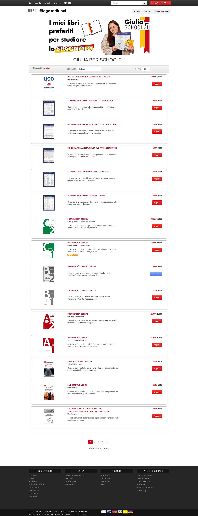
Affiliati (103, 484)
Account (137, 11)
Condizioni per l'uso (143, 481)
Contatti (31, 478)
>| (107, 442)
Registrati (57, 3)
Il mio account (105, 475)
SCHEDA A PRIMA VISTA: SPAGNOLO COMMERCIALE (90, 101)
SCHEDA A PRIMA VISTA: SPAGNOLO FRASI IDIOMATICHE (92, 148)
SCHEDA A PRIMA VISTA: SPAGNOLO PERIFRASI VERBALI (92, 124)
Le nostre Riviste (70, 481)
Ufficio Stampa (34, 488)
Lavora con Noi (34, 491)
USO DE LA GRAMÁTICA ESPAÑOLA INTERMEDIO (88, 77)
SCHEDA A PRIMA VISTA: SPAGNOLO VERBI (86, 195)
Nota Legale (141, 484)
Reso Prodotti (33, 494)
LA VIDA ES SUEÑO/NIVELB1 (79, 361)
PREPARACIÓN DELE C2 (77, 219)
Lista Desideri (105, 481)
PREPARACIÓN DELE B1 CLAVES (81, 290)
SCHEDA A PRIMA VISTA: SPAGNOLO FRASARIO (88, 172)
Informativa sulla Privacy (145, 488)
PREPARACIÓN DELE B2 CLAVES (81, 267)
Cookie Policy (141, 491)
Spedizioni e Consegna (36, 484)
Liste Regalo (69, 478)
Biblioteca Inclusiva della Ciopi (75, 475)
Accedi (47, 3)
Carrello (37, 3)
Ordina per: (71, 69)
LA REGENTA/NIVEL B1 (77, 385)
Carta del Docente (143, 478)
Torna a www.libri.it (161, 11)
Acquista (157, 84)
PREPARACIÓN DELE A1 (77, 338)
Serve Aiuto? (33, 497)
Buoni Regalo (69, 484)
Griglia (48, 68)
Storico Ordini (105, 478)
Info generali (33, 481)
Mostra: (138, 69)
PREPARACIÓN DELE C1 (77, 243)
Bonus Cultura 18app (144, 475)
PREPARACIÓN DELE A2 (77, 314)
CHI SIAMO (33, 475)
